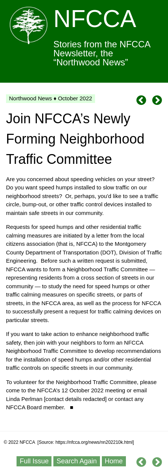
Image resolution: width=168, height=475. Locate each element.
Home (114, 461)
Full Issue (34, 461)
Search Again (76, 461)
